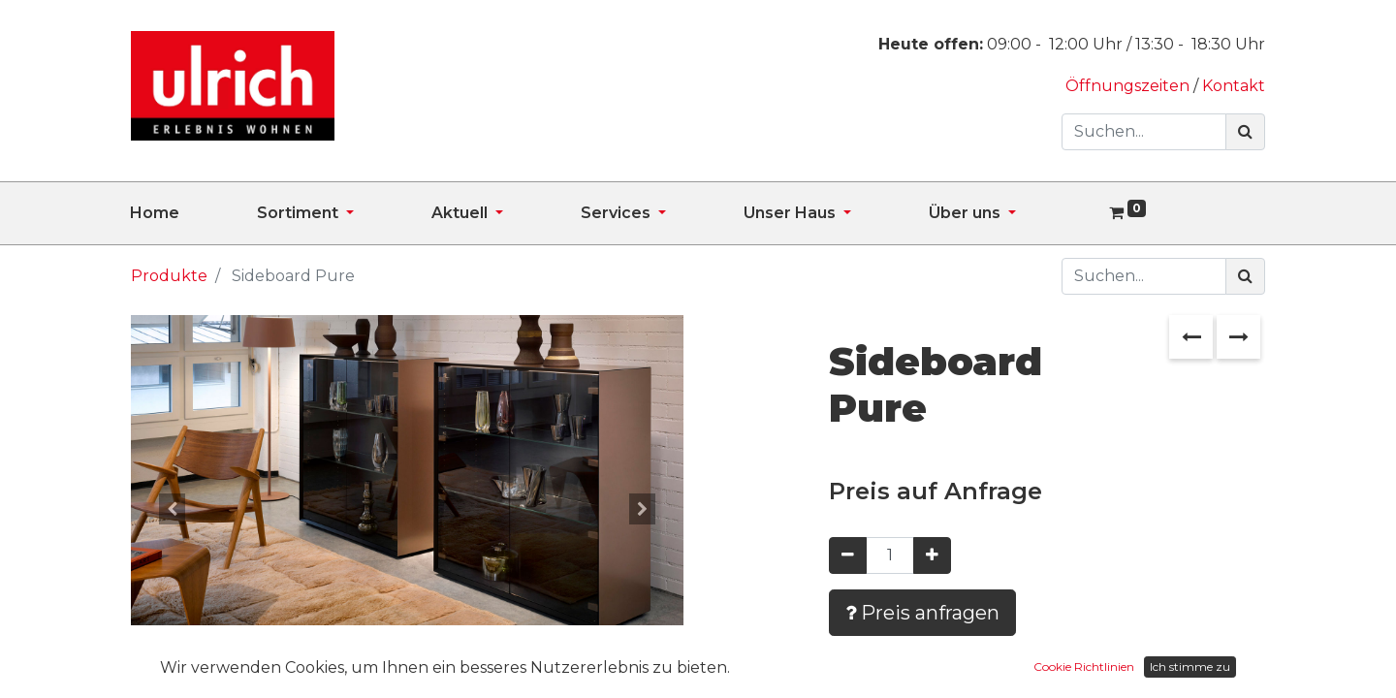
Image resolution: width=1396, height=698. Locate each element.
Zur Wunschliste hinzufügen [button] (971, 669)
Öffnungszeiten (1129, 86)
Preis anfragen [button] (922, 612)
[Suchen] (1245, 131)
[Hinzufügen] (932, 555)
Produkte (169, 276)
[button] (172, 509)
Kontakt (1233, 86)
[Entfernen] (848, 555)
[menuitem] (193, 213)
